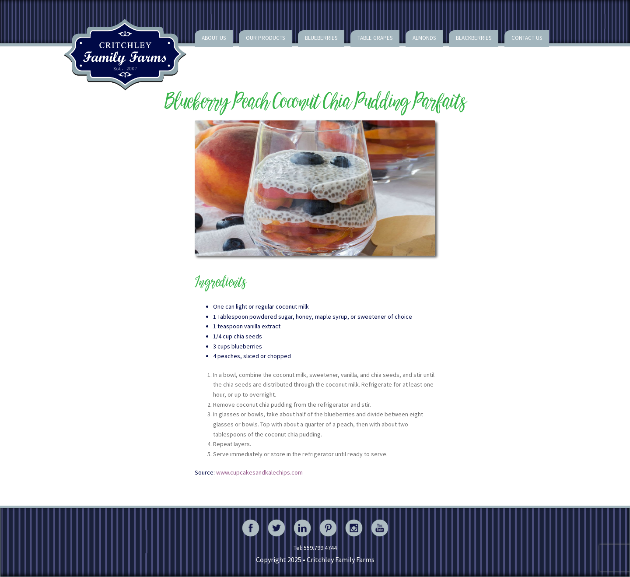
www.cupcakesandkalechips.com (259, 472)
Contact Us (526, 38)
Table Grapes (374, 38)
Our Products (265, 38)
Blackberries (473, 38)
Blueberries (321, 38)
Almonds (424, 38)
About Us (214, 38)
